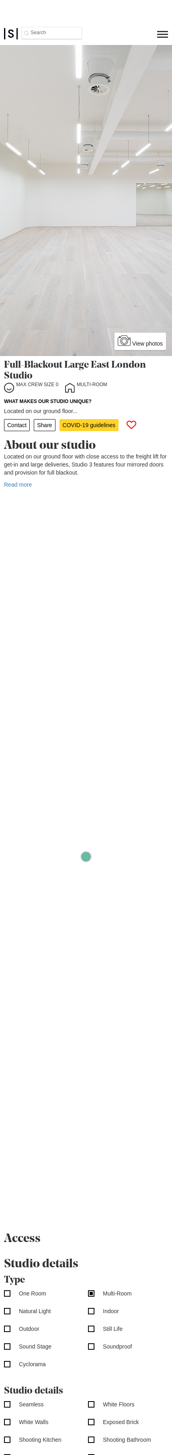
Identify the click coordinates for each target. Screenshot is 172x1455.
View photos (140, 340)
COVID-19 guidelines (89, 425)
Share (44, 425)
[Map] (86, 856)
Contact (17, 425)
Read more (18, 484)
